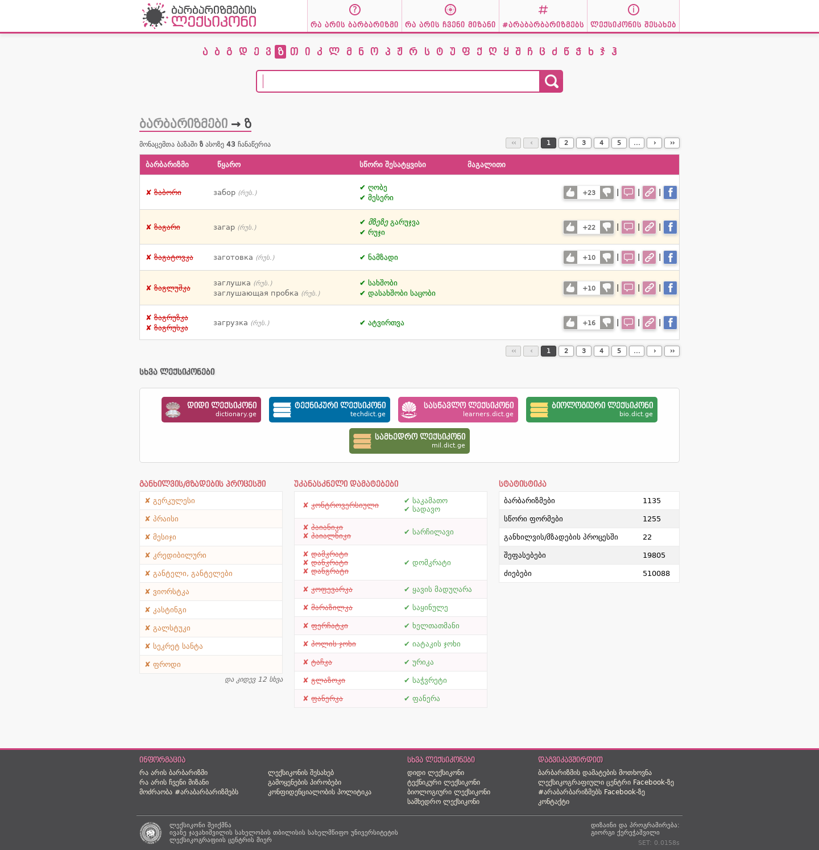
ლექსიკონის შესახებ (301, 773)
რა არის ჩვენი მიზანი (174, 782)
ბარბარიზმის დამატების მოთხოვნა (595, 773)
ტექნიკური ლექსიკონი (443, 782)
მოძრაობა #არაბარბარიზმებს (188, 792)
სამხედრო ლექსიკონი (443, 802)
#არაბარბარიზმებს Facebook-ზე (591, 792)
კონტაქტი (553, 802)
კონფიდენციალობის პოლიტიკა (319, 792)
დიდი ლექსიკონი (435, 773)
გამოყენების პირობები (304, 782)
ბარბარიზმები (183, 124)
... (637, 143)
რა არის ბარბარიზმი (173, 773)
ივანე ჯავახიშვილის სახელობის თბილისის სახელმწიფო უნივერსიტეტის (283, 832)
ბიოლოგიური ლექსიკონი (448, 792)
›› (672, 143)
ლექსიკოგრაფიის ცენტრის (211, 840)
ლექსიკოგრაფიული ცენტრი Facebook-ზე (606, 782)
